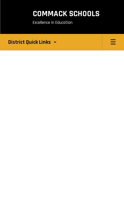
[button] (32, 42)
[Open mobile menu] (113, 42)
